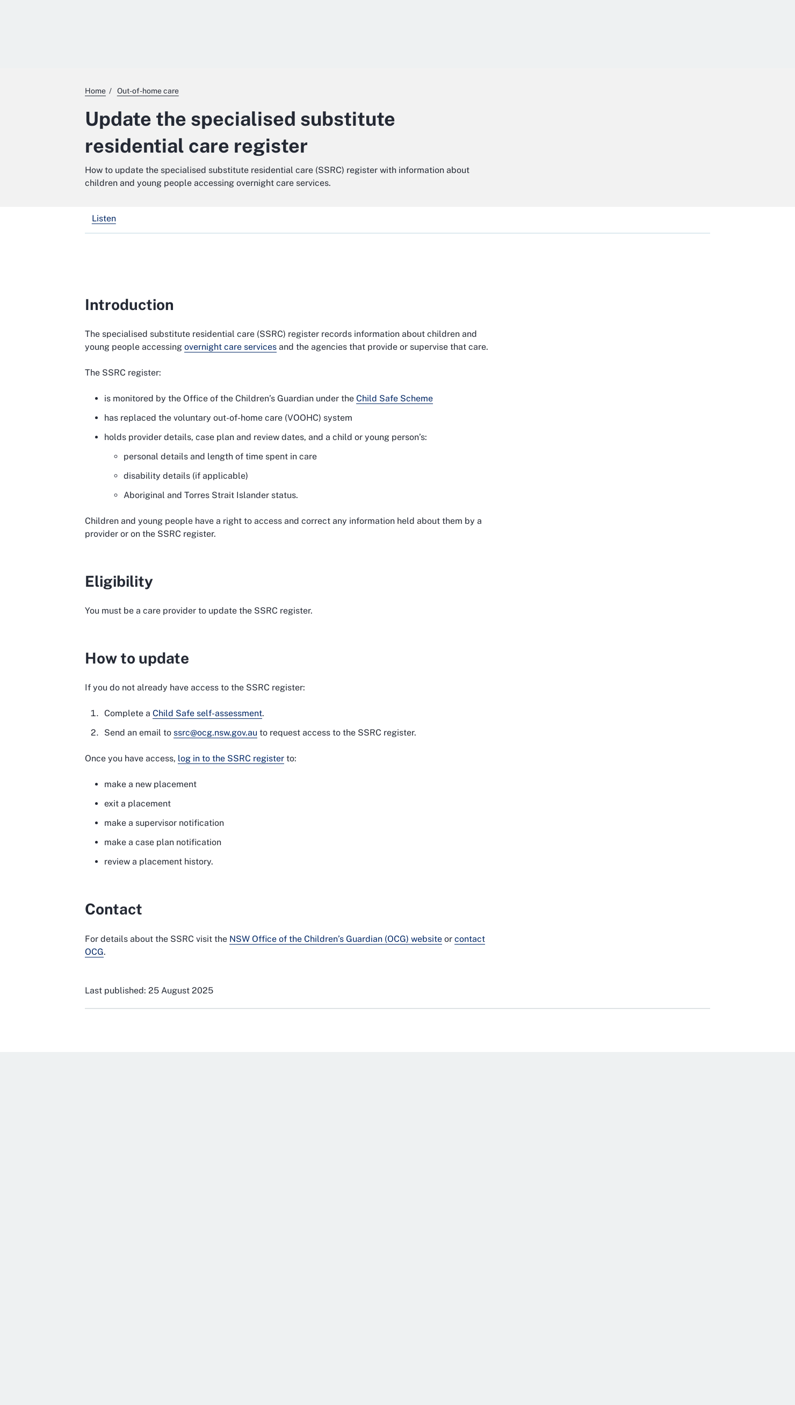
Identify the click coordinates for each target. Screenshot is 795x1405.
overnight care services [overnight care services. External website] (230, 347)
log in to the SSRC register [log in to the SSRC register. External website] (231, 758)
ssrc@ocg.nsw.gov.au (215, 732)
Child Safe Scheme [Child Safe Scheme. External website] (394, 398)
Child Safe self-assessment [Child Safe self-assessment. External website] (207, 713)
